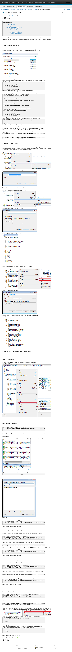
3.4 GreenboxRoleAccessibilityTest (15, 32)
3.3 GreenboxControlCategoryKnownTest (16, 31)
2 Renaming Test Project (10, 26)
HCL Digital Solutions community (21, 648)
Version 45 (34, 15)
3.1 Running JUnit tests (13, 28)
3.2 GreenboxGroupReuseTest (14, 29)
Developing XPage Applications (25, 9)
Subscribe (69, 9)
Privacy (55, 648)
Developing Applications (14, 9)
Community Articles (5, 9)
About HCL (56, 647)
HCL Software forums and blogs (41, 648)
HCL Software (18, 647)
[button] (62, 3)
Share (64, 9)
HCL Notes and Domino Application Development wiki (12, 2)
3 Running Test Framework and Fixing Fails (14, 27)
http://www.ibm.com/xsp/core (19, 120)
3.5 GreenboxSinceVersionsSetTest (15, 33)
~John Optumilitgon (10, 15)
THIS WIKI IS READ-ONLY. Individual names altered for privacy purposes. (40, 2)
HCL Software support (20, 649)
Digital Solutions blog (39, 647)
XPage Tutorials (35, 9)
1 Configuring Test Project (11, 24)
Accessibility (56, 649)
